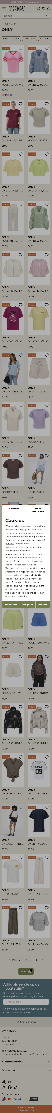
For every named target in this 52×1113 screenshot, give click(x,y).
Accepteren (10, 604)
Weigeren (27, 604)
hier (21, 582)
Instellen (43, 604)
